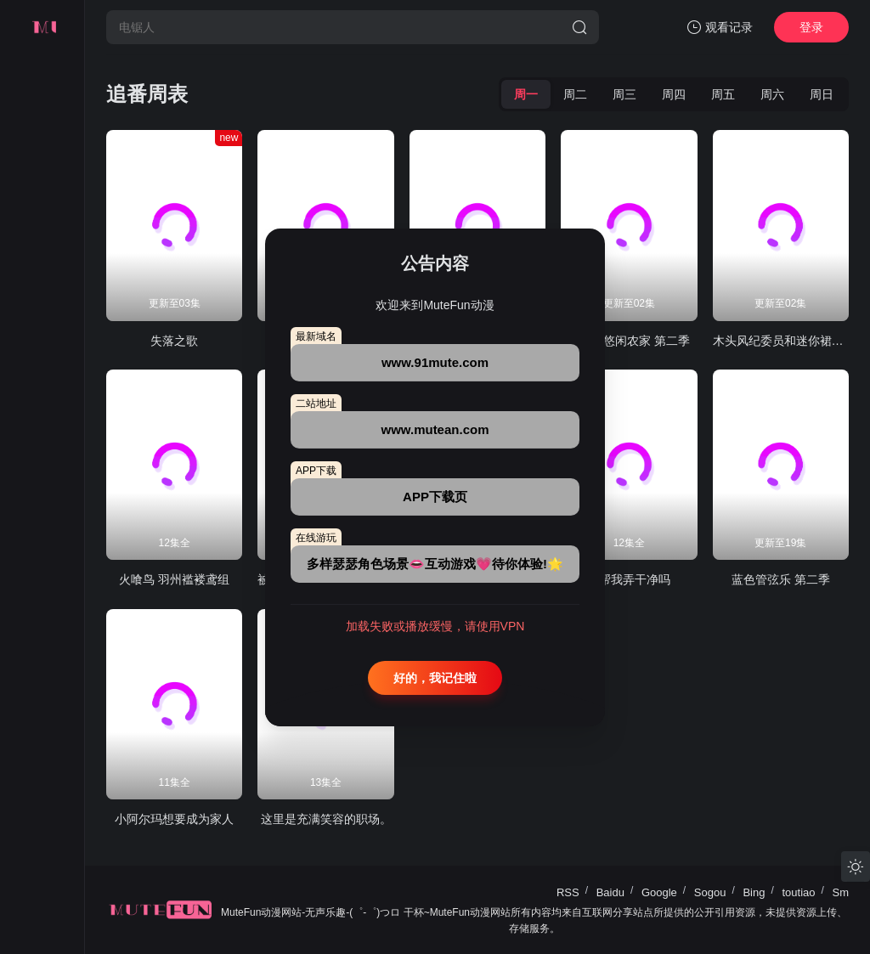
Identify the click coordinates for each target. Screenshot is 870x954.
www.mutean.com (435, 429)
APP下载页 (435, 496)
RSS (567, 892)
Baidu (610, 892)
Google (659, 892)
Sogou (710, 892)
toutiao (798, 892)
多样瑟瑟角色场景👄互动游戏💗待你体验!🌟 (435, 563)
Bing (754, 892)
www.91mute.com (435, 362)
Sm (841, 892)
